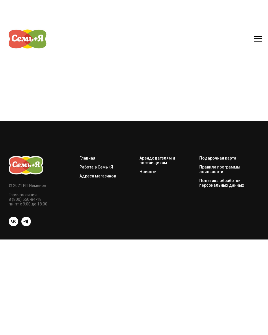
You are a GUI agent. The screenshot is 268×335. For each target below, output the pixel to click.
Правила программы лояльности (219, 169)
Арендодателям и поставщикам (157, 160)
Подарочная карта (217, 158)
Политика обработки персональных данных (221, 183)
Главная (87, 158)
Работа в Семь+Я (96, 167)
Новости (148, 171)
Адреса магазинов (97, 176)
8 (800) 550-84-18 (25, 199)
